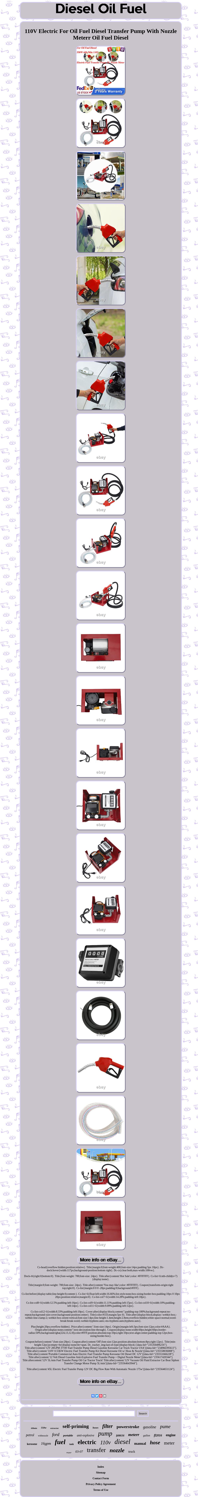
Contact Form (101, 1478)
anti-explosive (85, 1435)
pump (105, 1433)
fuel (60, 1441)
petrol (30, 1435)
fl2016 (158, 1435)
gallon (146, 1435)
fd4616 (120, 1435)
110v (105, 1442)
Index (100, 1466)
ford (55, 1434)
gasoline (149, 1427)
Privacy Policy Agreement (101, 1484)
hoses (95, 1427)
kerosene (32, 1444)
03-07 (79, 1451)
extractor (54, 1428)
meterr (133, 1434)
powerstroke (128, 1426)
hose (155, 1442)
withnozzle (43, 1435)
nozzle (117, 1450)
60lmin (34, 1428)
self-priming (76, 1426)
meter (169, 1442)
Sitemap (101, 1472)
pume (165, 1426)
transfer (96, 1449)
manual (140, 1443)
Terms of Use (100, 1490)
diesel (122, 1441)
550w (43, 1427)
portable (68, 1435)
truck (131, 1451)
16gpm (46, 1443)
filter (107, 1426)
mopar (68, 1452)
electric (87, 1442)
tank (71, 1444)
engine (171, 1435)
